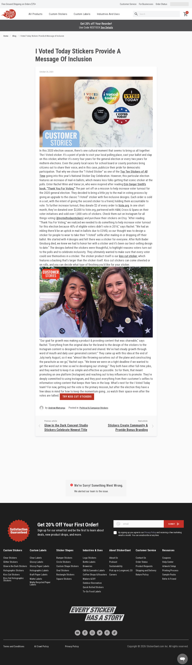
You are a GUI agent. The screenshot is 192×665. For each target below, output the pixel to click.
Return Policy (142, 574)
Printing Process (170, 570)
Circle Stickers (63, 562)
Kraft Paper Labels (38, 574)
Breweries (87, 566)
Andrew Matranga (56, 408)
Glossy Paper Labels (39, 566)
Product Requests (144, 566)
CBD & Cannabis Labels (94, 570)
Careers (113, 574)
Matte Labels (36, 579)
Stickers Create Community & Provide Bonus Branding (128, 427)
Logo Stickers (89, 557)
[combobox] (156, 14)
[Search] (136, 14)
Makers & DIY (89, 579)
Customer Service (128, 4)
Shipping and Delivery (146, 570)
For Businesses (146, 4)
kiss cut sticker (128, 256)
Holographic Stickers (13, 570)
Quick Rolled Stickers (93, 587)
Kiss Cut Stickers (11, 574)
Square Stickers (64, 579)
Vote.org (123, 205)
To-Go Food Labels (92, 591)
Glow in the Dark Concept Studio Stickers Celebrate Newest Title (66, 427)
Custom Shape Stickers (67, 566)
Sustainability (115, 566)
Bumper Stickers (64, 557)
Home (5, 36)
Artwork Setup (169, 566)
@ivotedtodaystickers (70, 218)
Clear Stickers (10, 557)
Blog (14, 36)
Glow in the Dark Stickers (15, 566)
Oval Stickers (62, 570)
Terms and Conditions (13, 646)
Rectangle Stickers (65, 574)
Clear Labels (36, 557)
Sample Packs (169, 574)
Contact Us (141, 557)
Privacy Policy (72, 646)
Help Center (167, 562)
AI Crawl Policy (41, 646)
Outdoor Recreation (92, 583)
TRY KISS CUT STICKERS (77, 396)
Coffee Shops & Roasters (95, 574)
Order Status (161, 4)
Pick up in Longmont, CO (121, 570)
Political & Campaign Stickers (93, 408)
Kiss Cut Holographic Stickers (13, 579)
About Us (113, 557)
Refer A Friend (169, 579)
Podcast (113, 562)
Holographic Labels (39, 570)
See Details (107, 27)
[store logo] (8, 14)
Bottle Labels (89, 562)
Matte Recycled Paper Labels (40, 583)
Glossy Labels (36, 562)
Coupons (166, 557)
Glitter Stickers (10, 562)
